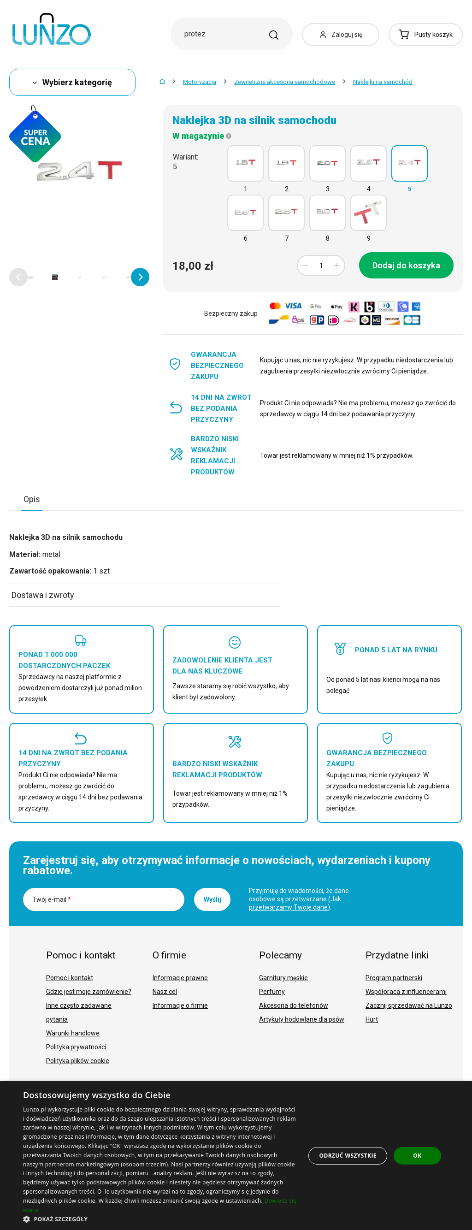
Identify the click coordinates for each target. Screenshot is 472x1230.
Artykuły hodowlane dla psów (301, 1019)
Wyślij (212, 899)
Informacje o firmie (180, 1005)
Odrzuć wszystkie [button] (347, 1155)
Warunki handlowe (73, 1033)
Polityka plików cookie (77, 1060)
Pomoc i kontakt (69, 978)
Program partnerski (394, 978)
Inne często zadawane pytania (79, 1012)
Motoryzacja (199, 81)
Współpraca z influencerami (406, 991)
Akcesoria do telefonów (293, 1005)
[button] (18, 277)
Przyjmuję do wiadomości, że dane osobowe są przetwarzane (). (299, 899)
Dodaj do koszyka (406, 265)
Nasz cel (165, 991)
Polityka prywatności (76, 1047)
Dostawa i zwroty (43, 595)
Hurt (372, 1019)
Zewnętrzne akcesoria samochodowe (284, 81)
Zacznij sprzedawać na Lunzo (409, 1005)
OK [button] (417, 1155)
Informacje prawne (180, 978)
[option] (31, 277)
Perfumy (272, 991)
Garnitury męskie (283, 978)
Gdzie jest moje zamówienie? (88, 991)
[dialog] (236, 1155)
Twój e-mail (51, 899)
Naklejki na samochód (383, 81)
